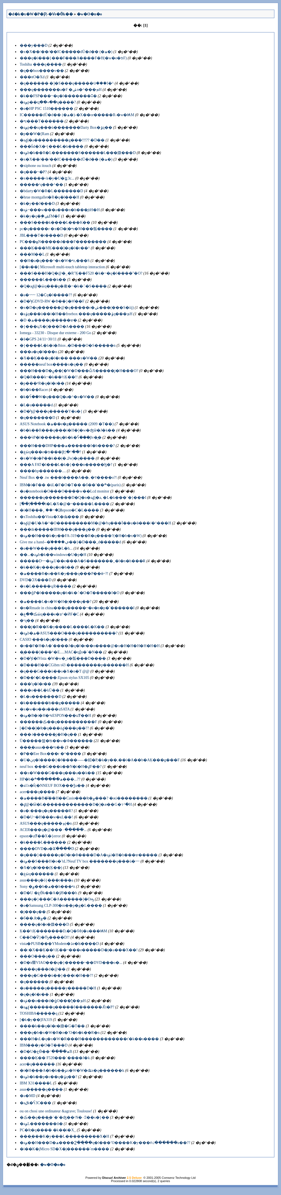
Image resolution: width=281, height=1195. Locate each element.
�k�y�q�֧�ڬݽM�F (40, 216)
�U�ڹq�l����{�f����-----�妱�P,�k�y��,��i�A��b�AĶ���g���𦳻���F (100, 760)
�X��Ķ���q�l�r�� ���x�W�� (59, 358)
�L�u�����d (36, 405)
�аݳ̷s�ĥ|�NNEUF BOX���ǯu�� (52, 785)
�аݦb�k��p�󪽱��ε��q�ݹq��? (48, 1077)
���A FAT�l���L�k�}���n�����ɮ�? (66, 465)
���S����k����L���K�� (55, 222)
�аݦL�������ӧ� (41, 1124)
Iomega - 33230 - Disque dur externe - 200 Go (55, 333)
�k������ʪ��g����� (50, 703)
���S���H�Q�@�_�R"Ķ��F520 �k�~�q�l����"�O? (81, 273)
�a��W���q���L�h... (46, 548)
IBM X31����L (36, 1083)
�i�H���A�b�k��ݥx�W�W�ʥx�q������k (72, 1070)
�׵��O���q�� (37, 956)
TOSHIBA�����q (38, 1013)
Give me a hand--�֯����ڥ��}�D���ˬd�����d (70, 542)
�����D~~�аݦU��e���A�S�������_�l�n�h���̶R (82, 561)
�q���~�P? (33, 172)
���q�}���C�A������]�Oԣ (57, 899)
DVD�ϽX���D (36, 580)
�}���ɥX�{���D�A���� (52, 326)
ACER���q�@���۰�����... (53, 830)
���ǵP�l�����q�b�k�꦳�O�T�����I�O (69, 593)
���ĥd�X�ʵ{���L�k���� (51, 146)
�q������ (34, 982)
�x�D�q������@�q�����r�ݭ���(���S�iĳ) (77, 308)
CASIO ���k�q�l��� (44, 639)
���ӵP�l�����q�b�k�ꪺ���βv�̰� (61, 437)
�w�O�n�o (89, 14)
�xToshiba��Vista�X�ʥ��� (49, 517)
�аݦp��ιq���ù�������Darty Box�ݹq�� (66, 127)
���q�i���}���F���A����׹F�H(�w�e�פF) (73, 58)
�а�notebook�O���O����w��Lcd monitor (64, 491)
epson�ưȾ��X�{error (40, 836)
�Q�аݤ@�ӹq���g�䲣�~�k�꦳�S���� (63, 286)
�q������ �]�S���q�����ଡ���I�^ (67, 83)
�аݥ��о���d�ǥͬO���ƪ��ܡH (53, 1001)
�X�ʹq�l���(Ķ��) (41, 868)
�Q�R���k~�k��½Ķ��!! (49, 377)
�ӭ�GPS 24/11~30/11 (38, 339)
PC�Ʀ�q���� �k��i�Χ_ (48, 1130)
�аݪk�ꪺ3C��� (36, 1103)
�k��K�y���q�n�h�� (47, 567)
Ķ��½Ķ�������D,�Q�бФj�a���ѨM (63, 931)
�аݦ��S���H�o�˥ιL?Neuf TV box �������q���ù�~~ (79, 861)
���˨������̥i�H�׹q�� (48, 734)
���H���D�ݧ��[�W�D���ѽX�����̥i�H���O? (79, 371)
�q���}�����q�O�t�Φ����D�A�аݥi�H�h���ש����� (89, 855)
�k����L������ (43, 842)
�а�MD (27, 1096)
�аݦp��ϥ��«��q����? (48, 102)
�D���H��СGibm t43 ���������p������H (74, 665)
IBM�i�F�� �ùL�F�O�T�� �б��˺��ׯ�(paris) (70, 485)
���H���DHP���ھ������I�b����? (67, 446)
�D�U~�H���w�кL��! (46, 817)
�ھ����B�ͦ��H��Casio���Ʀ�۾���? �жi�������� (84, 798)
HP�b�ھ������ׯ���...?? (50, 779)
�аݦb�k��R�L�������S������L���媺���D (78, 153)
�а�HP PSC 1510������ (47, 109)
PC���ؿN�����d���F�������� (63, 242)
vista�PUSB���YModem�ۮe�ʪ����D (59, 944)
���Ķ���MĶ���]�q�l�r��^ (55, 248)
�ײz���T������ (42, 121)
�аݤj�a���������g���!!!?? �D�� (62, 140)
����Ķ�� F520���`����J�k (55, 1058)
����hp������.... (43, 471)
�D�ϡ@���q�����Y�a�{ (51, 411)
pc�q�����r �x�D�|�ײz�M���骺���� (66, 229)
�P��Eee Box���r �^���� (50, 754)
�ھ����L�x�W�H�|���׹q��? (55, 602)
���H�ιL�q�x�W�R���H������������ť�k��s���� (89, 1039)
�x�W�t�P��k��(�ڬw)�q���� (57, 458)
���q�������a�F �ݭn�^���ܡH (61, 90)
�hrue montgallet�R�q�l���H (49, 197)
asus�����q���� (41, 1089)
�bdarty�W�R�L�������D (51, 191)
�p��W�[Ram (34, 134)
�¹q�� (27, 621)
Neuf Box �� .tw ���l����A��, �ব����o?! (68, 477)
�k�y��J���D (37, 204)
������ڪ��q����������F (58, 722)
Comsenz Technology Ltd (178, 1177)
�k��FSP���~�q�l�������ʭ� (58, 96)
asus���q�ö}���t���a (46, 880)
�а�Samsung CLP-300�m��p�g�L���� (61, 905)
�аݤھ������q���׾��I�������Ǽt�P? (67, 1007)
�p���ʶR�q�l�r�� (42, 383)
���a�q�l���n (38, 352)
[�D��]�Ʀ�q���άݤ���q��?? (54, 728)
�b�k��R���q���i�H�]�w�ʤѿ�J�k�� (68, 430)
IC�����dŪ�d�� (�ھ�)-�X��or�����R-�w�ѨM (77, 115)
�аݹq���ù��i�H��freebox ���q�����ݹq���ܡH (76, 314)
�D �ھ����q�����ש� (48, 320)
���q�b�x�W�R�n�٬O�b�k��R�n (60, 1033)
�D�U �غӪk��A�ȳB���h (48, 893)
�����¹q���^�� (41, 185)
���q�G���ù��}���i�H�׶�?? (56, 975)
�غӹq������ (37, 874)
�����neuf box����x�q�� (51, 364)
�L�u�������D (40, 697)
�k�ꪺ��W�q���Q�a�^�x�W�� (57, 397)
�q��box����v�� (42, 71)
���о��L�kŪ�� (40, 690)
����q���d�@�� (43, 969)
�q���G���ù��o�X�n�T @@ (54, 671)
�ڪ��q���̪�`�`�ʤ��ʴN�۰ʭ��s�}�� (64, 1117)
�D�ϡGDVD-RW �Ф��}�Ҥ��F (52, 301)
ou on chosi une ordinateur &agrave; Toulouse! (56, 1111)
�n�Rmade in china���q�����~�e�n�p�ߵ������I (77, 608)
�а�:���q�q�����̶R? (46, 811)
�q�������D (37, 418)
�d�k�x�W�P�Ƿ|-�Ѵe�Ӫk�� (40, 14)
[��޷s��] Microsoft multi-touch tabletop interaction (62, 267)
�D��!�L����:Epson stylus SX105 (54, 678)
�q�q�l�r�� (34, 994)
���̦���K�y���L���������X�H (64, 1136)
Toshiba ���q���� (41, 64)
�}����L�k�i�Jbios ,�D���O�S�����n (68, 345)
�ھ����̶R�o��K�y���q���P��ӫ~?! (64, 574)
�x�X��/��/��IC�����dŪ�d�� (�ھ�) (66, 52)
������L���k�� (43, 280)
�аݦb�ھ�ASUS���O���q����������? (68, 633)
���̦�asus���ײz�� (42, 747)
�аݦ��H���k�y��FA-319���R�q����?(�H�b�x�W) (81, 536)
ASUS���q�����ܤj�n (46, 823)
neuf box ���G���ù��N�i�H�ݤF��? (61, 767)
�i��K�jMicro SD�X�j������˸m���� (64, 1149)
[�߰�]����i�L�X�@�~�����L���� (64, 504)
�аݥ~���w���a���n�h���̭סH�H (60, 210)
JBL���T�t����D (41, 235)
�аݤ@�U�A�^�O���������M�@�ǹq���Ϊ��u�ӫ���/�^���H (95, 523)
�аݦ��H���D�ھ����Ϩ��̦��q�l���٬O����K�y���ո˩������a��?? (105, 1143)
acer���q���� (37, 792)
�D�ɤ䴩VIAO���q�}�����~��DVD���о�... (71, 963)
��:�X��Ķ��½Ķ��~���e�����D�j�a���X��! (79, 950)
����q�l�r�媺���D (44, 924)
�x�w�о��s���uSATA (45, 709)
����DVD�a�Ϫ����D (47, 849)
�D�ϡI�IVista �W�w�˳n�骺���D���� (63, 658)
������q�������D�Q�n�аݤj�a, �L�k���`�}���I (83, 498)
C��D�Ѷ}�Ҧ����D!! (45, 937)
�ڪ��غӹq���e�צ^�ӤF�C (49, 614)
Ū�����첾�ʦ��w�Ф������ (56, 741)
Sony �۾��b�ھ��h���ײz (47, 887)
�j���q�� (33, 912)
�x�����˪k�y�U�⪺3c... (47, 178)
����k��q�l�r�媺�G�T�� (52, 1026)
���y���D (33, 45)
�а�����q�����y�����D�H (58, 988)
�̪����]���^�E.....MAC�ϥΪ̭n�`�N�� (61, 652)
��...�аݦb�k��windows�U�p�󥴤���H (53, 555)
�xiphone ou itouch (35, 166)
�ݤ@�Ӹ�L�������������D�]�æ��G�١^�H (76, 804)
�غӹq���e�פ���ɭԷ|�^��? (50, 452)
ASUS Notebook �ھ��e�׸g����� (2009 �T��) (67, 424)
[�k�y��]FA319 (36, 1020)
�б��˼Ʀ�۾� (33, 918)
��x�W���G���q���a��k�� (57, 773)
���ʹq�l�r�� (36, 684)
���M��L (32, 254)
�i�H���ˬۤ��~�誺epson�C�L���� (59, 510)
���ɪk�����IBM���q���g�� (57, 529)
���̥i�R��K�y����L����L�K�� (62, 627)
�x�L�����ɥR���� (45, 586)
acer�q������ (37, 1064)
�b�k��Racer (34, 390)
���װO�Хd (32, 77)
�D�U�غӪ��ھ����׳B (46, 1052)
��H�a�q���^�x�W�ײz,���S (55, 261)
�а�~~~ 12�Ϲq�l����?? (46, 295)
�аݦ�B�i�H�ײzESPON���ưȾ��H (55, 715)
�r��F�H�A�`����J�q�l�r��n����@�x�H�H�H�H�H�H (90, 646)
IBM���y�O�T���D (44, 1045)
